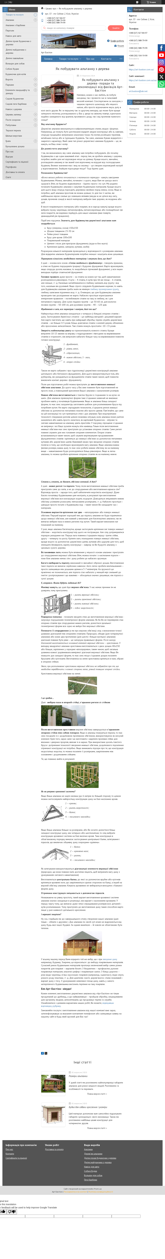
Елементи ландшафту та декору (18, 92)
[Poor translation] (12, 1211)
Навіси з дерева (14, 109)
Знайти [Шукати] (115, 28)
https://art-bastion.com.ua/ (141, 69)
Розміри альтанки (78, 1076)
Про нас (10, 151)
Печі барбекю (90, 1179)
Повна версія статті (96, 1094)
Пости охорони (13, 119)
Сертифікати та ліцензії (17, 161)
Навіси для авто (13, 35)
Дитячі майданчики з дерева (16, 51)
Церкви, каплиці (13, 114)
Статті (8, 177)
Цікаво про (51, 8)
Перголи (10, 30)
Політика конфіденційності (100, 1191)
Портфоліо (11, 166)
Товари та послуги (15, 14)
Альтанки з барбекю (15, 25)
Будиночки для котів (16, 74)
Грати (8, 141)
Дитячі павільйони (14, 58)
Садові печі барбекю (16, 103)
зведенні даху (110, 959)
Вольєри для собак (15, 63)
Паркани (10, 84)
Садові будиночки (15, 98)
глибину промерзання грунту (104, 289)
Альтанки (10, 19)
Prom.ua (98, 1189)
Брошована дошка (15, 146)
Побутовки (11, 125)
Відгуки (9, 156)
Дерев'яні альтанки (93, 1153)
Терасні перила (13, 130)
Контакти (106, 59)
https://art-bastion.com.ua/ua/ (143, 80)
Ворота (9, 79)
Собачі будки (12, 68)
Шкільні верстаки (14, 135)
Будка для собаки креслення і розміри (88, 1107)
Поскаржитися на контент (75, 1191)
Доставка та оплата (15, 172)
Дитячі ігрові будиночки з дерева (18, 43)
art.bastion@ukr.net (138, 91)
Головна (48, 59)
